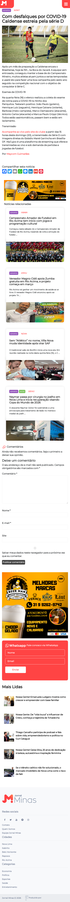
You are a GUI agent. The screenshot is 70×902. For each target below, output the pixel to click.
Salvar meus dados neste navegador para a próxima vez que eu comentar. (33, 554)
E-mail (6, 523)
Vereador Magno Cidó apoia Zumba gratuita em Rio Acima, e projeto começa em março (31, 281)
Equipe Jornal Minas (11, 833)
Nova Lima (7, 844)
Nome (6, 510)
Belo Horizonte (9, 852)
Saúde (5, 883)
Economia (7, 871)
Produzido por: (35, 898)
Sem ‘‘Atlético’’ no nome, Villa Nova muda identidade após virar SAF (31, 342)
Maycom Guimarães (18, 154)
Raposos (6, 856)
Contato (6, 825)
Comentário (9, 473)
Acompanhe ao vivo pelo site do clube (23, 131)
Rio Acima (7, 860)
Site (4, 535)
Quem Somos (8, 829)
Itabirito (6, 848)
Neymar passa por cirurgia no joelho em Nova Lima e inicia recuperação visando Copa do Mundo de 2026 (34, 399)
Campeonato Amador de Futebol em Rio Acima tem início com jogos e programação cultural (32, 221)
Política (5, 875)
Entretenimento (9, 887)
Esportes (6, 879)
